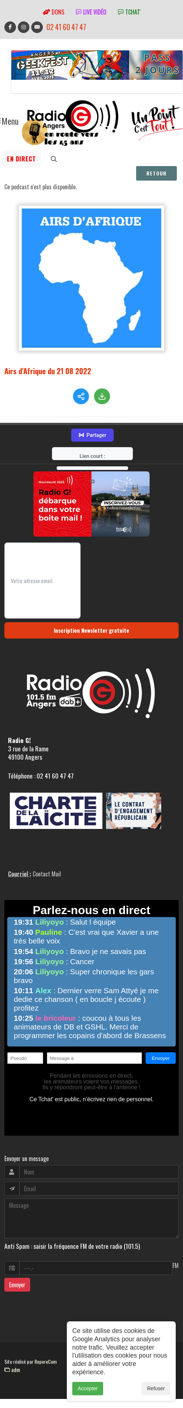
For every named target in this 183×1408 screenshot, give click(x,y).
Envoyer (17, 1268)
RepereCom (45, 1345)
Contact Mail (47, 858)
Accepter (88, 1395)
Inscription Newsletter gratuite (91, 614)
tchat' (129, 12)
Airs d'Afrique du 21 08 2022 (47, 370)
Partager (92, 419)
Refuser (156, 1395)
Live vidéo (91, 12)
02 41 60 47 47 (66, 27)
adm (12, 1354)
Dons (53, 12)
